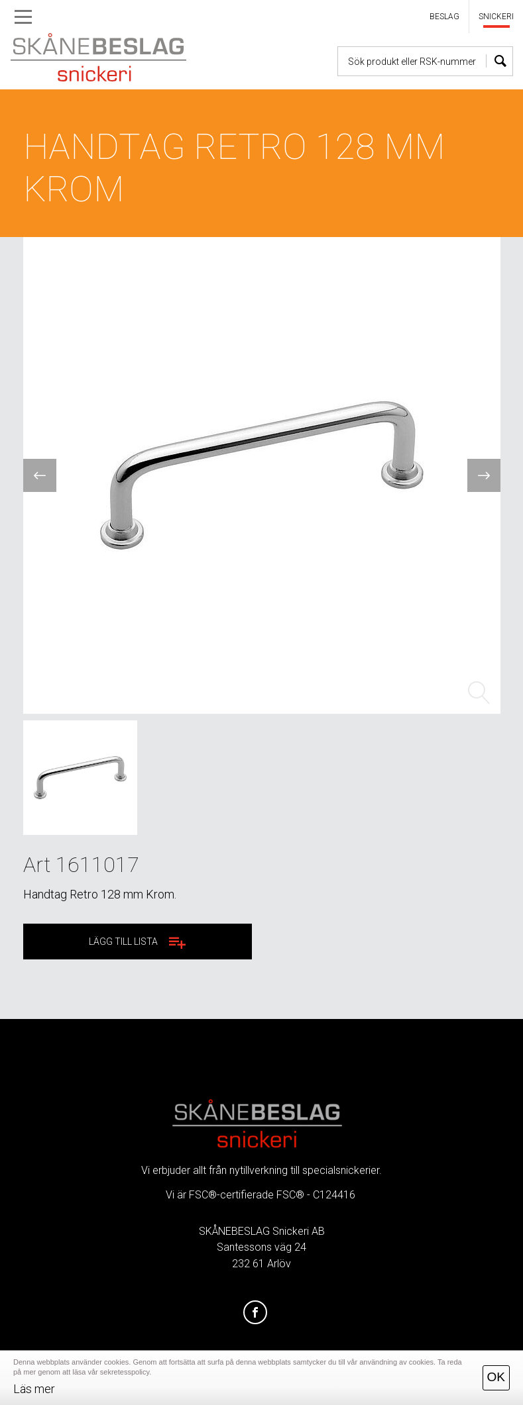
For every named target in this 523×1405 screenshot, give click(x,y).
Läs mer (34, 1389)
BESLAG (444, 16)
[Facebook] (255, 1313)
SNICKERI (496, 16)
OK (496, 1377)
